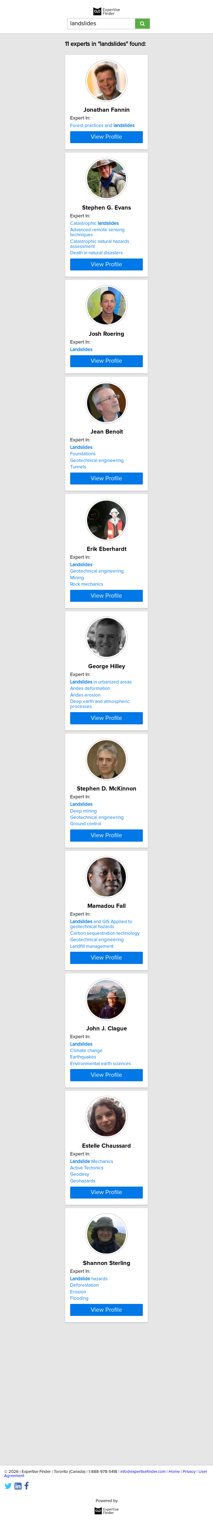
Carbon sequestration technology (105, 1028)
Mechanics (91, 1271)
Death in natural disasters (96, 282)
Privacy (189, 1472)
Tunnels (78, 527)
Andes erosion (85, 775)
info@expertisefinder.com (143, 1472)
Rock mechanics (86, 654)
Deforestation (84, 1405)
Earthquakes (83, 1157)
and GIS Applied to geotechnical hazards (101, 1019)
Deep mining (83, 895)
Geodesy (79, 1284)
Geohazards (82, 1290)
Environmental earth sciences (100, 1163)
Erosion (78, 1411)
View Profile (106, 166)
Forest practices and (102, 125)
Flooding (79, 1418)
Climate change (86, 1150)
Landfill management (91, 1041)
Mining (77, 647)
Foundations (83, 513)
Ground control (85, 908)
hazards (89, 1398)
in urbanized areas (101, 762)
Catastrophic (94, 252)
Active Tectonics (86, 1277)
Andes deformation (90, 768)
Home (174, 1472)
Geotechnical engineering (97, 520)
